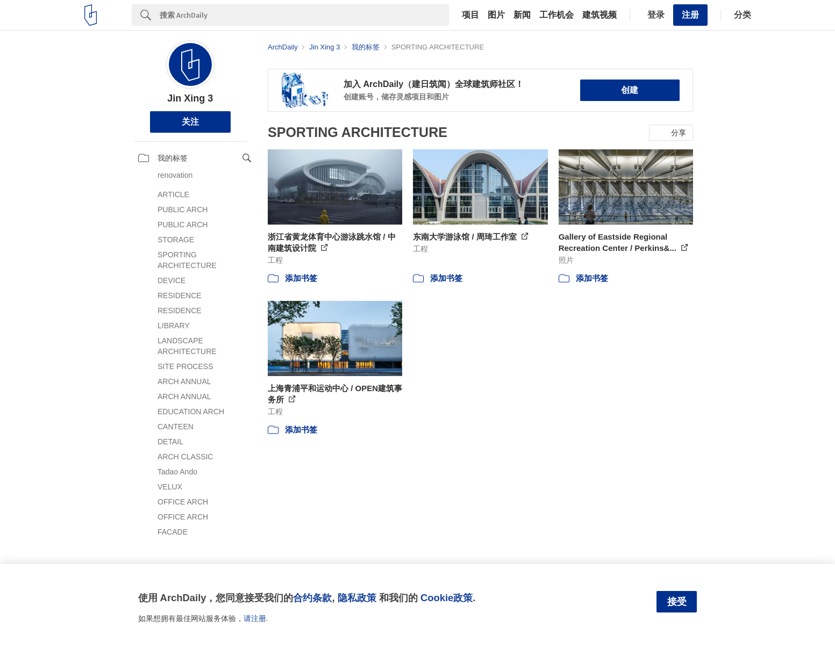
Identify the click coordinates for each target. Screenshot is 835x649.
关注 (190, 121)
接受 (677, 601)
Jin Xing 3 (190, 98)
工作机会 (556, 15)
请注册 (255, 618)
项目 (470, 15)
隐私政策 (357, 597)
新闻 (522, 15)
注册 (690, 14)
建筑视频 (599, 15)
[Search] (304, 15)
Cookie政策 (446, 597)
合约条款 (312, 597)
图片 (496, 15)
